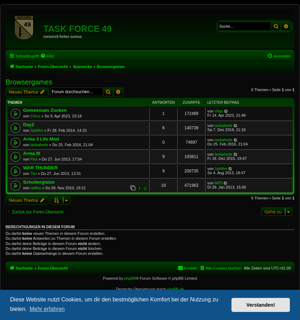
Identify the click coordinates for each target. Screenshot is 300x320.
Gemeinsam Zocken (45, 110)
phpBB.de (175, 289)
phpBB (130, 278)
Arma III (31, 153)
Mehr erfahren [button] (47, 309)
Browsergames (29, 82)
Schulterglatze (39, 182)
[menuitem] (47, 56)
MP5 (219, 183)
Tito (33, 173)
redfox (35, 188)
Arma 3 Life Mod (41, 139)
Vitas (219, 111)
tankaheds (224, 125)
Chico (35, 116)
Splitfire (36, 130)
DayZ (28, 124)
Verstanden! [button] (261, 305)
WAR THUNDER (40, 167)
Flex (34, 159)
